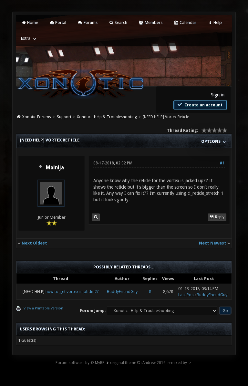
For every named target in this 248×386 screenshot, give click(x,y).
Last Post (186, 294)
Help (215, 22)
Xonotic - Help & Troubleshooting (107, 117)
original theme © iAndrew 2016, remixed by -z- (151, 362)
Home (29, 22)
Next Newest (212, 243)
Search (118, 22)
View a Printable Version (43, 308)
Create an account (199, 104)
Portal (57, 22)
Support (64, 117)
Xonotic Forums (36, 117)
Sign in (217, 94)
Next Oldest (34, 243)
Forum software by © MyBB (80, 362)
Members (150, 22)
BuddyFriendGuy (122, 291)
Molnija (55, 168)
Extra (25, 38)
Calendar (185, 22)
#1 (222, 163)
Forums (87, 22)
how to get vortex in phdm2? (72, 291)
